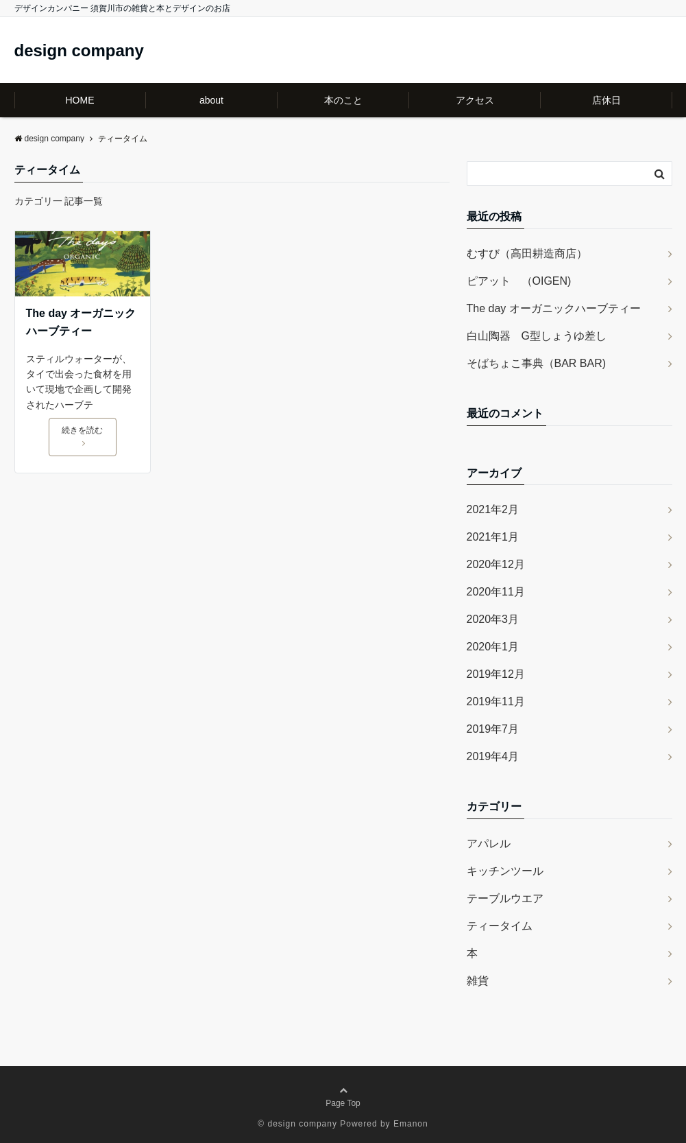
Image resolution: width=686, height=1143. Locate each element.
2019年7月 (493, 729)
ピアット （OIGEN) (519, 281)
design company (79, 51)
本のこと (343, 100)
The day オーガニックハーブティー (81, 322)
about (211, 100)
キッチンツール (505, 871)
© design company (297, 1124)
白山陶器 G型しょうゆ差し (537, 336)
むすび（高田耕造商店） (527, 253)
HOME (80, 100)
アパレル (489, 843)
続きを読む (82, 436)
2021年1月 (493, 537)
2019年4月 (493, 756)
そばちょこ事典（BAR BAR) (537, 363)
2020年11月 (496, 592)
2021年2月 (493, 509)
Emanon (410, 1124)
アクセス (475, 100)
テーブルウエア (505, 898)
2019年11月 (496, 701)
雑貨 (478, 981)
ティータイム (499, 926)
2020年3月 (493, 619)
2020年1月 (493, 646)
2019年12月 (496, 674)
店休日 (606, 100)
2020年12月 (496, 564)
